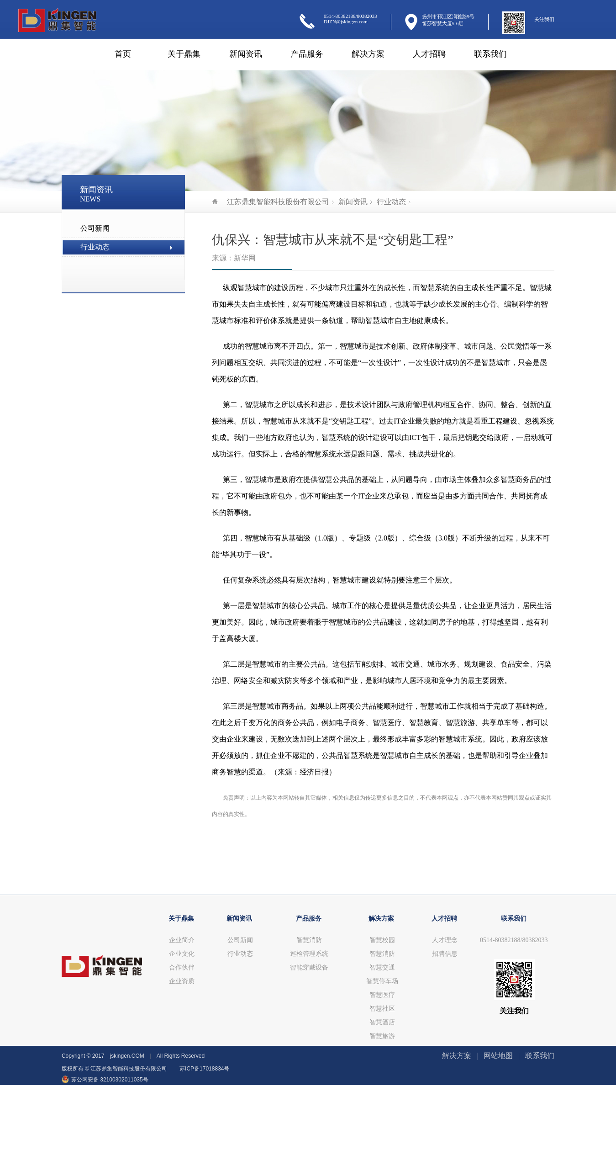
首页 (123, 53)
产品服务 (306, 53)
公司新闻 (95, 228)
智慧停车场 (382, 981)
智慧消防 (309, 940)
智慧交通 (382, 967)
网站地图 (498, 1056)
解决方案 (368, 53)
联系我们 (490, 53)
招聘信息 (445, 953)
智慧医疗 (382, 994)
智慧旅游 (382, 1036)
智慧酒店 (382, 1022)
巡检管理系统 (309, 953)
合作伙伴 (182, 967)
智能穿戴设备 (309, 967)
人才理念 (445, 940)
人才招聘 (429, 53)
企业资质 (182, 981)
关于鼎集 (184, 53)
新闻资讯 (245, 53)
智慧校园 (382, 940)
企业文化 (182, 953)
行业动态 (95, 247)
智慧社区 (382, 1008)
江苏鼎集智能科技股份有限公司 (270, 202)
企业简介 (182, 940)
